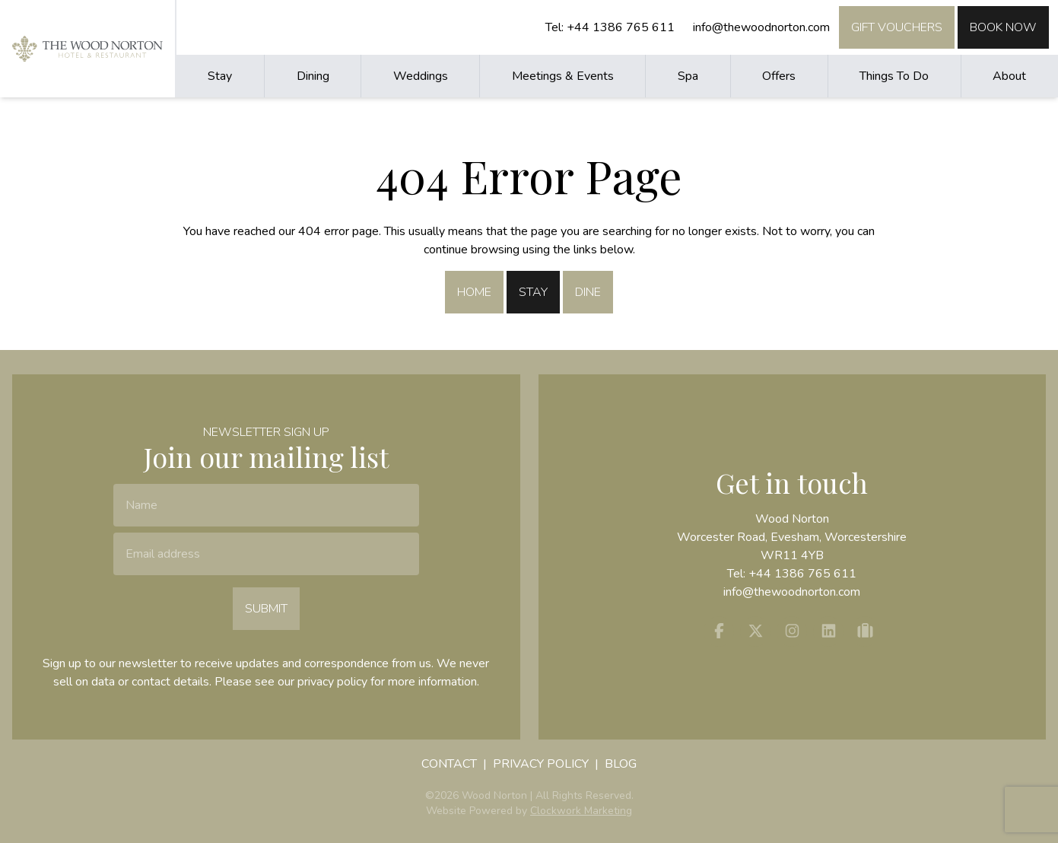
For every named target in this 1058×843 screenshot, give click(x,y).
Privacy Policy (541, 764)
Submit (266, 608)
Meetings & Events (563, 76)
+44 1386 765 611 (621, 27)
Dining (313, 76)
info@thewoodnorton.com (761, 27)
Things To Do (894, 76)
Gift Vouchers (896, 27)
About (1009, 76)
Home (474, 292)
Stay (220, 76)
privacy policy (332, 681)
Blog (621, 764)
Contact (449, 764)
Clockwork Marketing (581, 810)
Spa (688, 76)
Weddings (420, 76)
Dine (588, 292)
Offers (779, 76)
